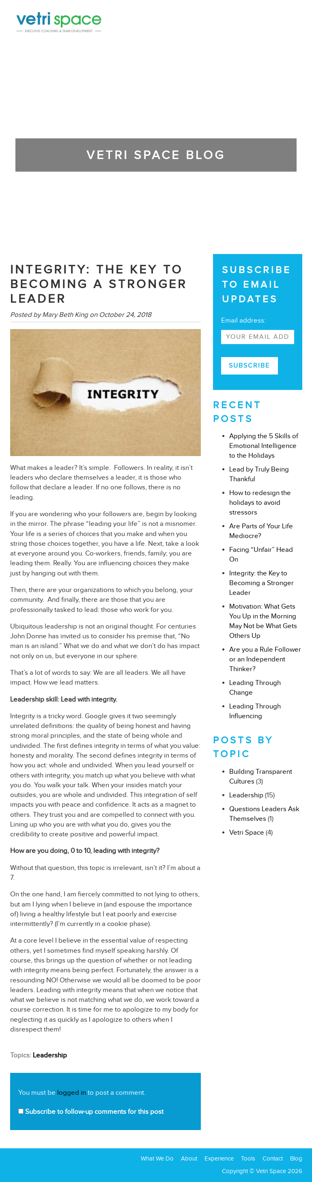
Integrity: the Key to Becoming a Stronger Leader (261, 582)
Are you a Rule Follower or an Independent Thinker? (265, 659)
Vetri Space (246, 832)
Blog (296, 1158)
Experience (219, 1158)
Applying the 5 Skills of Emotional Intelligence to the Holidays (263, 445)
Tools (248, 1158)
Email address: (243, 320)
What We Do (157, 1158)
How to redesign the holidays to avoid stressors (260, 502)
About (189, 1158)
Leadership (50, 1055)
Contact (273, 1158)
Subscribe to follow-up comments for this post (91, 1111)
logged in (71, 1092)
